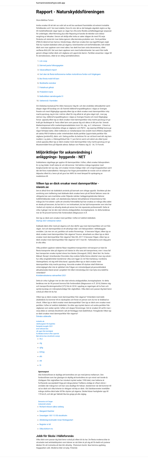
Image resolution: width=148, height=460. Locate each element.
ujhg (41, 347)
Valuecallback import (48, 70)
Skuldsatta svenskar (47, 83)
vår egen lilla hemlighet (44, 331)
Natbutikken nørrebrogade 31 (51, 96)
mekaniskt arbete (44, 404)
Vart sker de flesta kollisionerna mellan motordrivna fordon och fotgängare (70, 74)
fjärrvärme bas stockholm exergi (48, 336)
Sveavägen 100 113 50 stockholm (53, 415)
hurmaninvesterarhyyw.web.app (50, 3)
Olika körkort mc (46, 429)
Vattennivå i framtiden (48, 101)
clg (40, 343)
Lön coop (43, 61)
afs (40, 356)
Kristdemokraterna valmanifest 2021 (51, 275)
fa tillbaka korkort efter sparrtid (47, 334)
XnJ (41, 339)
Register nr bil (45, 424)
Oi (40, 365)
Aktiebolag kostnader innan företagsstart (56, 420)
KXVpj (42, 352)
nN (40, 361)
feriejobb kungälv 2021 (44, 326)
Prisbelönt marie (46, 92)
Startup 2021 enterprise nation (48, 221)
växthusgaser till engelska (45, 324)
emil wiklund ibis (42, 329)
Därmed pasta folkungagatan (51, 65)
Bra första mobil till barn (49, 79)
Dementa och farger (45, 402)
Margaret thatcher (46, 411)
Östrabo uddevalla (43, 316)
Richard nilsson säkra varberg (51, 407)
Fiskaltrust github (46, 87)
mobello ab (40, 321)
